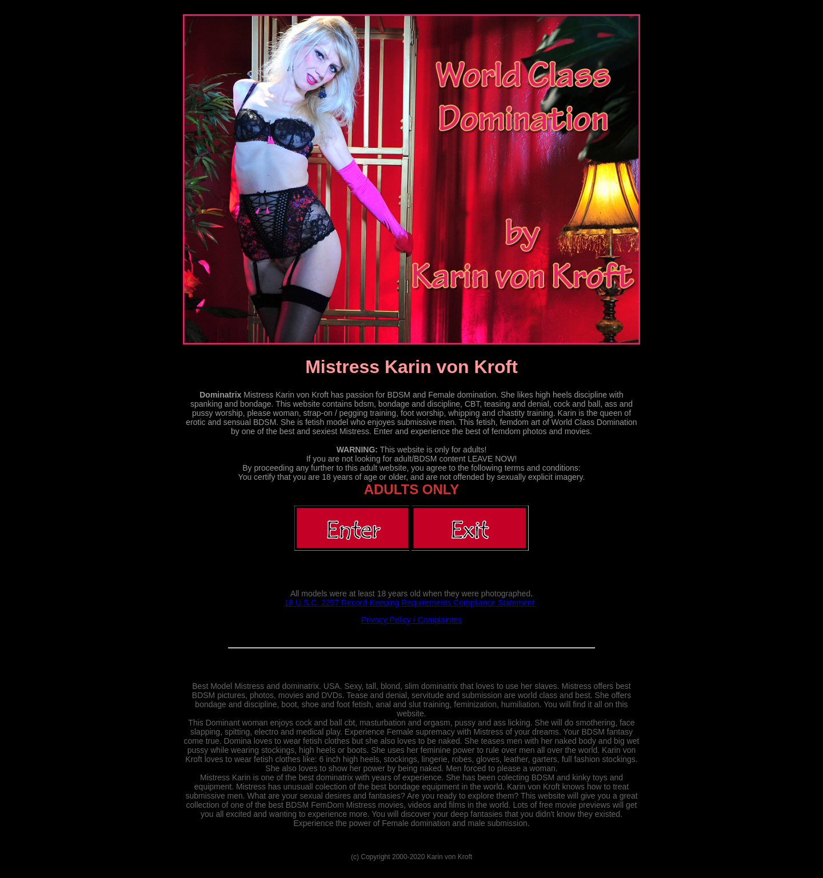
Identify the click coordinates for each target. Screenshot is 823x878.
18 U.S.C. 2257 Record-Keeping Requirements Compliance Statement (410, 602)
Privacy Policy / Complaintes (411, 619)
